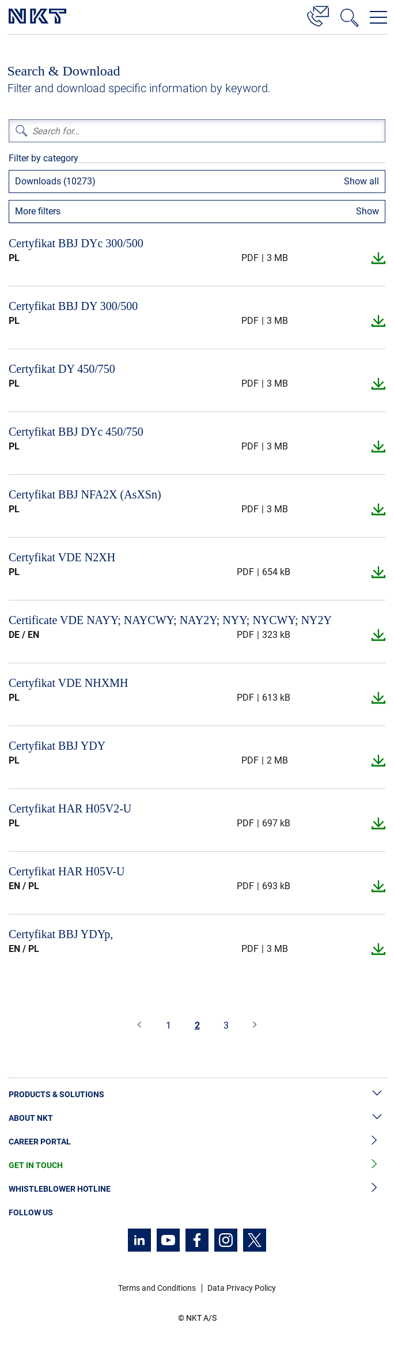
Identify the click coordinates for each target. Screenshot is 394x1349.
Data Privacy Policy (241, 1288)
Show (367, 211)
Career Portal (197, 1142)
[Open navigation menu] (378, 17)
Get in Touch (197, 1165)
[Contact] (318, 14)
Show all (361, 181)
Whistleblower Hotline (197, 1189)
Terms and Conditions (157, 1288)
